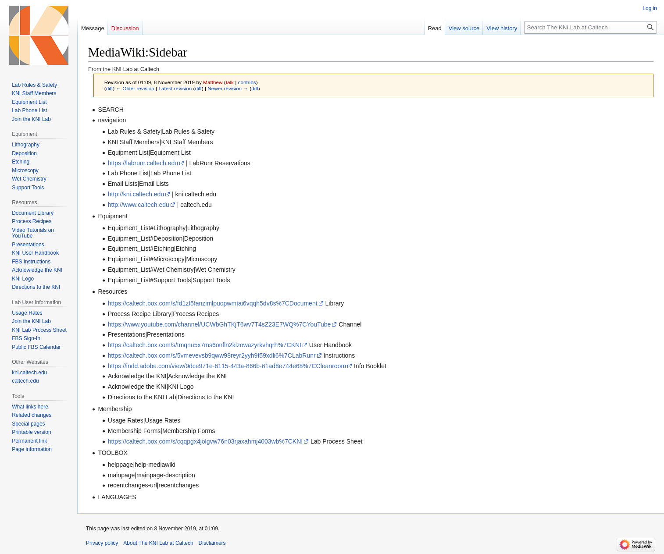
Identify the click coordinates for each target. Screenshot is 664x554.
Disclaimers (212, 543)
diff (109, 88)
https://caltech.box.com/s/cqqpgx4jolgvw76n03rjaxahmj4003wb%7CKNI (205, 441)
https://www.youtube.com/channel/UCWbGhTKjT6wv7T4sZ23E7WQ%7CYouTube (219, 324)
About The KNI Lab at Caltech (158, 543)
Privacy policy (102, 543)
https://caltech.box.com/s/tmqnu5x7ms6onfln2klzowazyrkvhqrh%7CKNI (204, 344)
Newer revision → (227, 88)
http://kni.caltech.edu (136, 194)
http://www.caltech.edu (138, 204)
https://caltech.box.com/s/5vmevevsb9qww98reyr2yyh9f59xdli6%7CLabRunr (212, 355)
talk (230, 82)
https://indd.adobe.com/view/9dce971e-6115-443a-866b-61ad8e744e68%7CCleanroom (227, 365)
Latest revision (175, 88)
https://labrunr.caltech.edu (143, 163)
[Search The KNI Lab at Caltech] (590, 27)
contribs (247, 82)
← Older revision (135, 88)
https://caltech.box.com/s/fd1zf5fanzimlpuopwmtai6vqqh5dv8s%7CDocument (213, 303)
